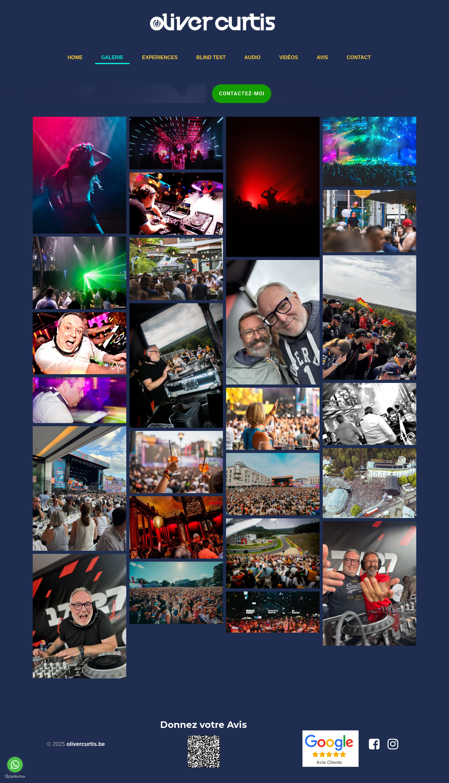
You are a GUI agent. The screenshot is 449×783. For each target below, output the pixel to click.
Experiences (160, 57)
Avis (322, 57)
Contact (359, 57)
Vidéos (288, 57)
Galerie (112, 57)
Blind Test (211, 57)
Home (75, 57)
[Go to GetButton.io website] (15, 777)
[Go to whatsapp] (15, 764)
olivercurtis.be (85, 744)
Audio (252, 57)
